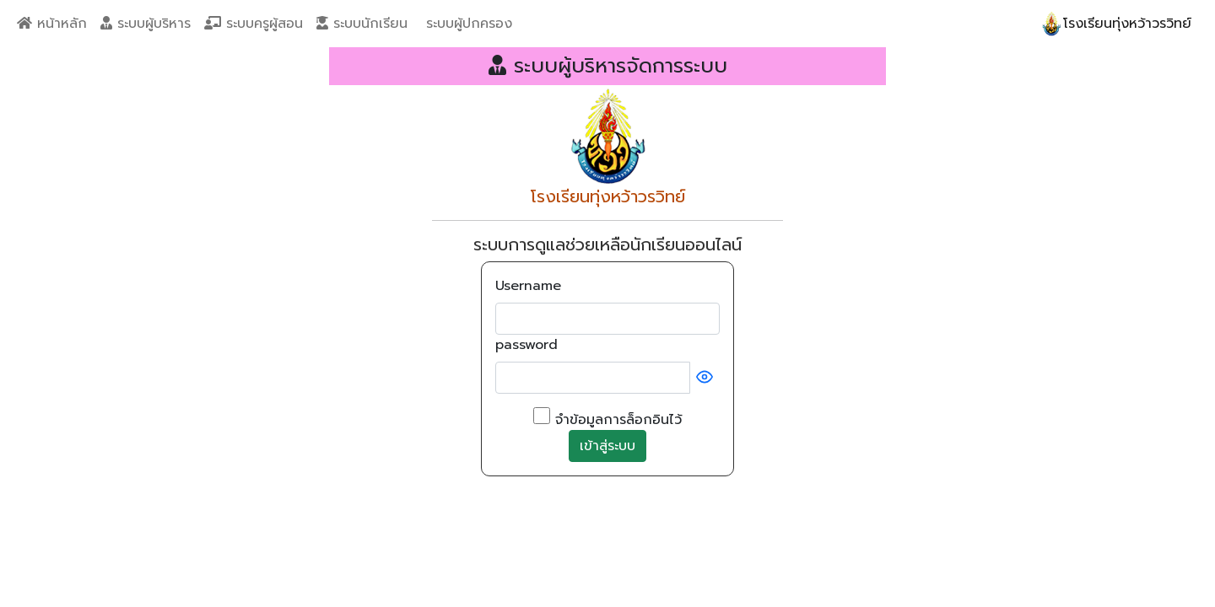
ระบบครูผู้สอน (253, 23)
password (526, 345)
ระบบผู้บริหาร (145, 23)
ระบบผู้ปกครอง (466, 23)
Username (528, 286)
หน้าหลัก (52, 23)
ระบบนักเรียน (362, 23)
